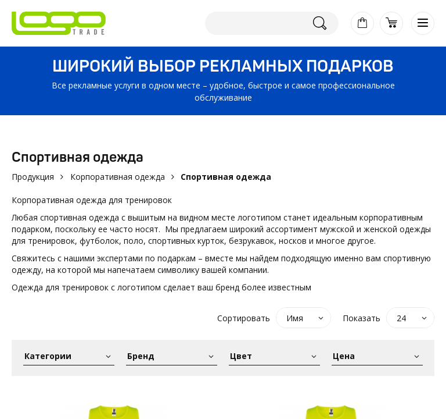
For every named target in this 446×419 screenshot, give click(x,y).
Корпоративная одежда (117, 176)
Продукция (33, 176)
